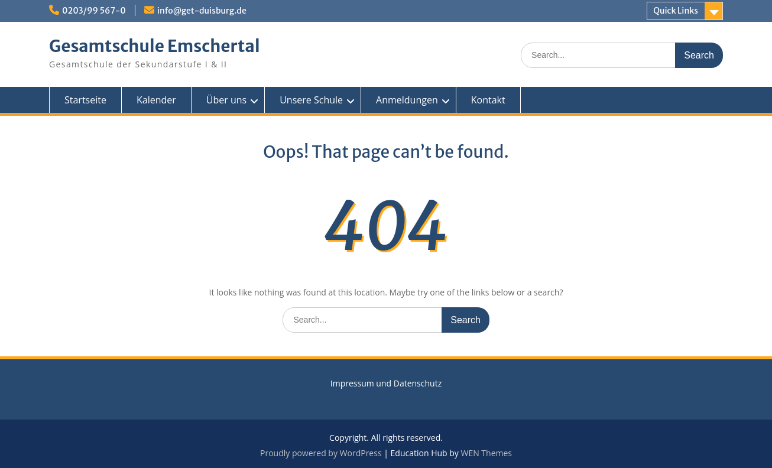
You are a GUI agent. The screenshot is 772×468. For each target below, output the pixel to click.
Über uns (226, 99)
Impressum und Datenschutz (386, 383)
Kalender (156, 99)
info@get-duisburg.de (201, 10)
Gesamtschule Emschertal (154, 46)
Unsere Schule (311, 99)
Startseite (85, 99)
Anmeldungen (407, 99)
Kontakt (488, 99)
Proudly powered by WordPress (321, 453)
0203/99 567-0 (94, 10)
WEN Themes (486, 453)
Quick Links (675, 10)
